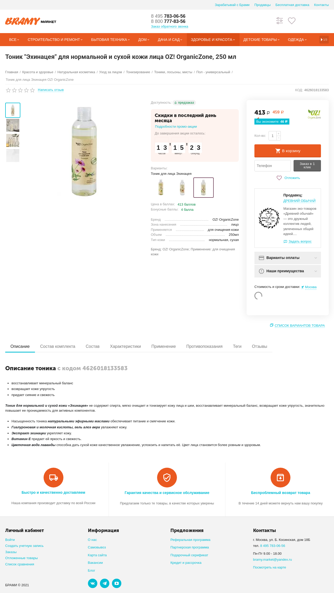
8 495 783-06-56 (272, 546)
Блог (91, 570)
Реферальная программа (190, 540)
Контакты (321, 5)
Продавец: (292, 195)
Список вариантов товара (300, 326)
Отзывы (259, 346)
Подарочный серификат (189, 555)
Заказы (11, 552)
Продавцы (262, 5)
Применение (163, 346)
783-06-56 (168, 16)
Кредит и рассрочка (185, 563)
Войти (10, 540)
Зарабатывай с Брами (232, 5)
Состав (92, 346)
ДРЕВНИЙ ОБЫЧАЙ (299, 201)
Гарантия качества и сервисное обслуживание (167, 493)
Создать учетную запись (24, 546)
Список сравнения (19, 564)
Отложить (287, 178)
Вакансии (95, 563)
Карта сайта (97, 555)
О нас (92, 540)
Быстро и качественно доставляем (53, 492)
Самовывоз (97, 547)
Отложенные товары (21, 558)
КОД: (299, 90)
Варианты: (159, 168)
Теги (237, 346)
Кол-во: (260, 136)
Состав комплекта (57, 346)
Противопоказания (204, 346)
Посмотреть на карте (269, 567)
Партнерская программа (189, 547)
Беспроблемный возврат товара (280, 493)
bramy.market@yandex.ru (272, 559)
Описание (20, 346)
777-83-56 (168, 21)
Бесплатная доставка (292, 5)
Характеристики (125, 346)
